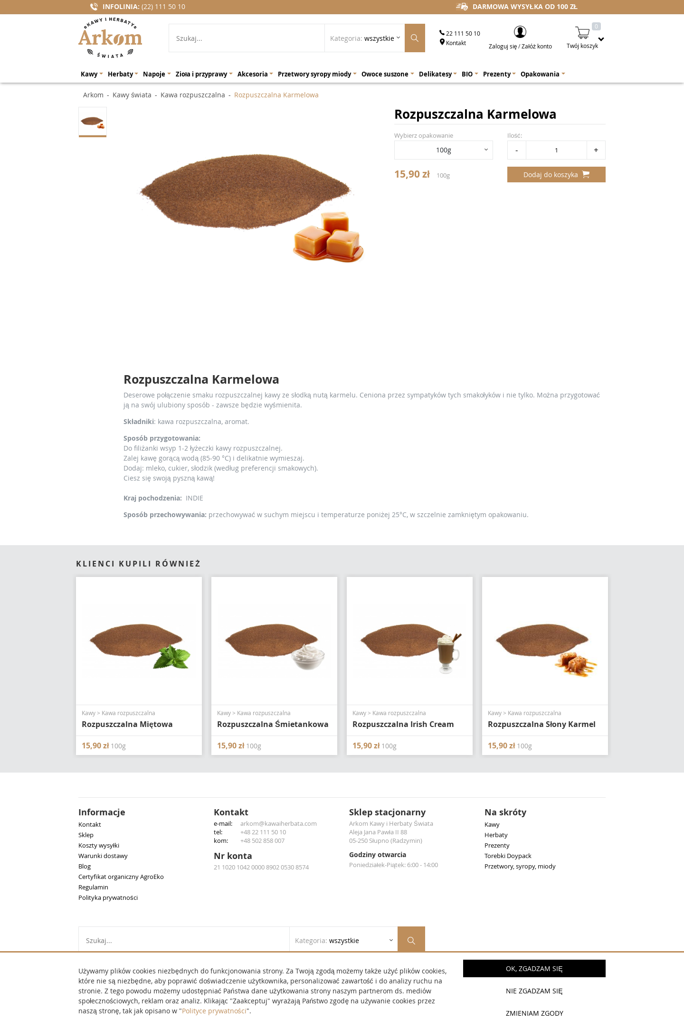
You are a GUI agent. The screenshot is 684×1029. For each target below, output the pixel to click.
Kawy (492, 824)
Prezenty (497, 845)
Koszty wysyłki (98, 845)
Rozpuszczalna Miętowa (127, 724)
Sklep (86, 835)
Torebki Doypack (508, 855)
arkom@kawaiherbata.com (278, 823)
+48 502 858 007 (262, 840)
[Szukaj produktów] (415, 38)
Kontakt (452, 43)
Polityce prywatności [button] (214, 1010)
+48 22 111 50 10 (263, 832)
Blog (84, 866)
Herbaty (496, 835)
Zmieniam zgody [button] (534, 1013)
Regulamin (93, 887)
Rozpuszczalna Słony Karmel (542, 724)
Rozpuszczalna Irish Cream (403, 724)
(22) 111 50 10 (163, 6)
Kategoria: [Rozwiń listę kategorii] (362, 38)
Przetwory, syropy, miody (520, 866)
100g (443, 149)
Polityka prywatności (108, 897)
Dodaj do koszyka (556, 174)
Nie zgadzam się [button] (534, 990)
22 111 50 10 (459, 33)
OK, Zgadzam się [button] (534, 968)
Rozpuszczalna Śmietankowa (273, 724)
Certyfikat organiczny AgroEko (121, 876)
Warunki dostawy (103, 855)
